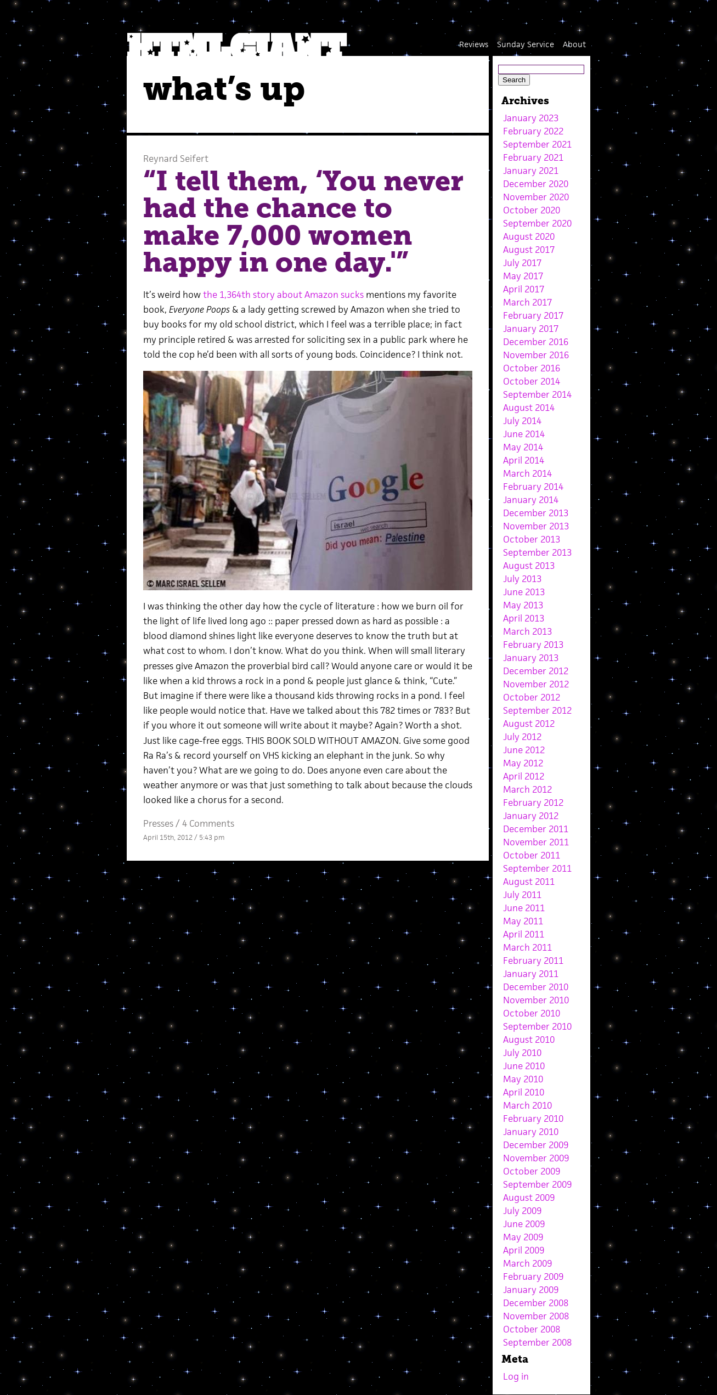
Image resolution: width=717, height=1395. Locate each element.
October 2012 (531, 697)
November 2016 (536, 355)
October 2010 (531, 1013)
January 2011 (530, 974)
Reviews (473, 44)
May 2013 (523, 605)
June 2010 (524, 1066)
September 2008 (537, 1342)
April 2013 (523, 618)
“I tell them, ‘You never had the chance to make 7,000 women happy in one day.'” (303, 222)
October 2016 (531, 368)
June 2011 (524, 908)
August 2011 (529, 882)
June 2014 (524, 434)
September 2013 (537, 552)
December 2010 (535, 987)
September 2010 (537, 1026)
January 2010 (530, 1132)
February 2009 (533, 1276)
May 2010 (523, 1079)
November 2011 (536, 842)
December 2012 (535, 671)
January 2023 (530, 118)
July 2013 (522, 579)
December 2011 (535, 829)
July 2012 (522, 737)
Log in (516, 1376)
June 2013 (524, 592)
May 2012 (523, 763)
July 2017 (522, 263)
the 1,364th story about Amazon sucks (283, 295)
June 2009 (524, 1224)
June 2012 (524, 750)
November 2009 (536, 1158)
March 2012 (527, 789)
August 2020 (529, 236)
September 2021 (537, 144)
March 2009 (527, 1263)
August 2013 (529, 566)
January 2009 (530, 1290)
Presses (158, 823)
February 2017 (533, 315)
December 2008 (535, 1303)
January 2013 (530, 658)
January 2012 (530, 816)
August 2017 (529, 250)
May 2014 (523, 447)
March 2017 (527, 302)
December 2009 (535, 1145)
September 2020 (537, 223)
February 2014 (533, 487)
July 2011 (522, 895)
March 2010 (527, 1105)
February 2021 (533, 157)
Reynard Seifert (175, 159)
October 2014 (531, 381)
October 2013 (531, 539)
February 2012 (533, 803)
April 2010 (523, 1092)
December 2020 (535, 184)
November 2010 (536, 1000)
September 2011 (537, 868)
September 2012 (537, 710)
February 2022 (533, 131)
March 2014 (527, 473)
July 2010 (522, 1053)
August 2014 (529, 408)
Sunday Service (525, 44)
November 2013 (536, 526)
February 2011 (533, 961)
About (574, 44)
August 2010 (529, 1039)
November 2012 (536, 684)
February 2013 (533, 645)
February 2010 (533, 1118)
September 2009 (537, 1184)
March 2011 (527, 947)
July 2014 (522, 421)
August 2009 (529, 1197)
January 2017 (530, 329)
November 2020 (536, 197)
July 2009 (522, 1211)
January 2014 (530, 500)
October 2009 (531, 1171)
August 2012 (529, 724)
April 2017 (523, 289)
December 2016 (535, 342)
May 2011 (523, 921)
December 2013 (535, 513)
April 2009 (523, 1250)
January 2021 (530, 171)
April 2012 (523, 776)
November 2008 (536, 1316)
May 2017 (523, 276)
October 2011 (531, 855)
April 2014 (523, 460)
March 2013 (527, 631)
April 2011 (523, 934)
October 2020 (531, 210)
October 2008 (531, 1329)
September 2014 (537, 394)
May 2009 (523, 1237)
